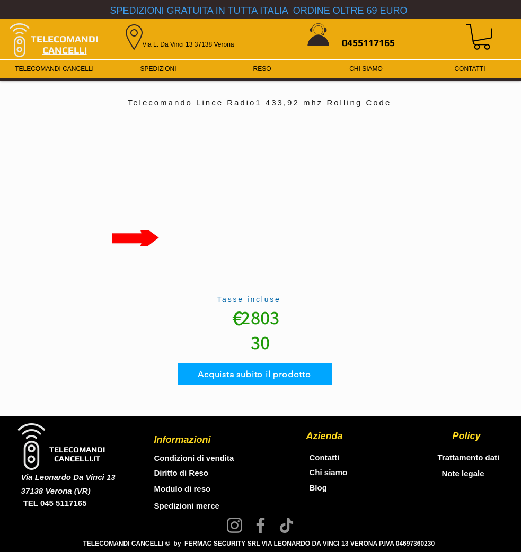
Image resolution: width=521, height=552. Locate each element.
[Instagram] (234, 525)
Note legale (463, 473)
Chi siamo (329, 472)
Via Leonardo (47, 477)
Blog (318, 487)
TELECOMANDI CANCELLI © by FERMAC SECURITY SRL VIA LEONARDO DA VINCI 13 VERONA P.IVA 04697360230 (259, 543)
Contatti (325, 457)
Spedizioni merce (188, 505)
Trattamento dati (469, 457)
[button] (481, 37)
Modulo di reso (182, 488)
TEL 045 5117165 (54, 503)
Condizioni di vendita (194, 457)
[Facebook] (260, 525)
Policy (467, 436)
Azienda (324, 436)
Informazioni (182, 439)
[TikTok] (286, 525)
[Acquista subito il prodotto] (255, 374)
